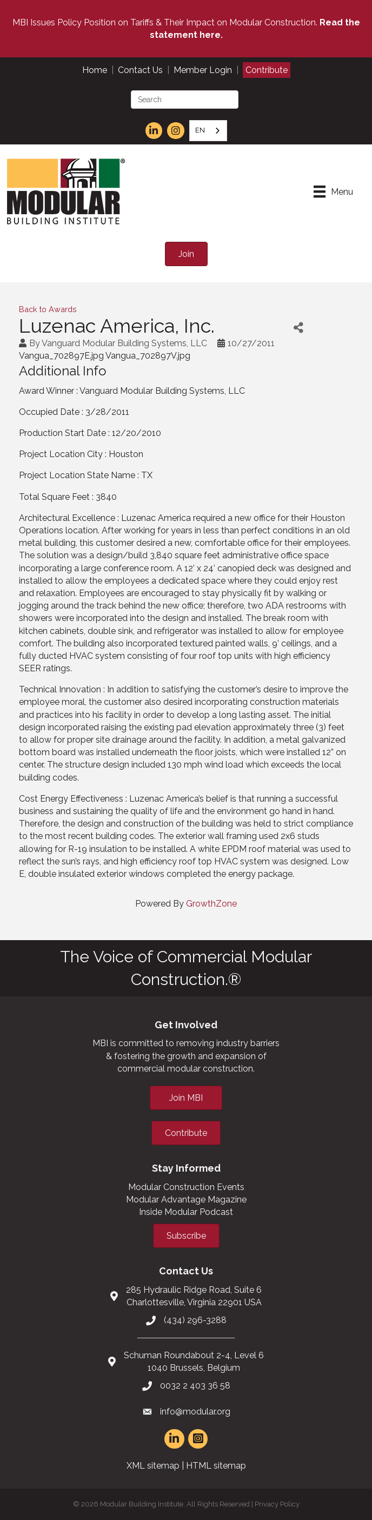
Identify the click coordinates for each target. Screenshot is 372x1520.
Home (94, 70)
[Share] (298, 327)
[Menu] (333, 191)
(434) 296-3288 (195, 1320)
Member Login (203, 70)
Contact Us (140, 70)
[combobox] (208, 130)
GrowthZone (211, 903)
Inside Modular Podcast (186, 1212)
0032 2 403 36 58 (195, 1385)
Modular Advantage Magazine (186, 1199)
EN (200, 130)
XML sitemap (153, 1465)
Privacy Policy (277, 1504)
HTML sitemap (216, 1465)
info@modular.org (195, 1411)
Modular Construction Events (186, 1187)
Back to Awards (48, 309)
